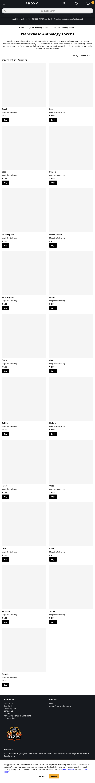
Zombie (5, 674)
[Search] (47, 10)
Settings (41, 776)
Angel (4, 109)
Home (21, 27)
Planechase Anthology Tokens (63, 27)
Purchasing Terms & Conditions (17, 716)
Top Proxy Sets (10, 708)
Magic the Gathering (34, 27)
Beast (51, 109)
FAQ (51, 703)
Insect (4, 486)
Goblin (5, 423)
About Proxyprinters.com (60, 706)
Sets (47, 27)
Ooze (51, 486)
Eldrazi (52, 297)
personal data (68, 769)
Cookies (7, 713)
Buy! (5, 120)
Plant (51, 548)
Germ (4, 360)
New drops (8, 703)
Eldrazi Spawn (8, 234)
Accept (54, 776)
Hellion (52, 423)
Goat (51, 360)
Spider (52, 611)
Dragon (52, 172)
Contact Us (8, 711)
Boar (4, 172)
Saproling (6, 611)
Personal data (9, 718)
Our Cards (8, 706)
